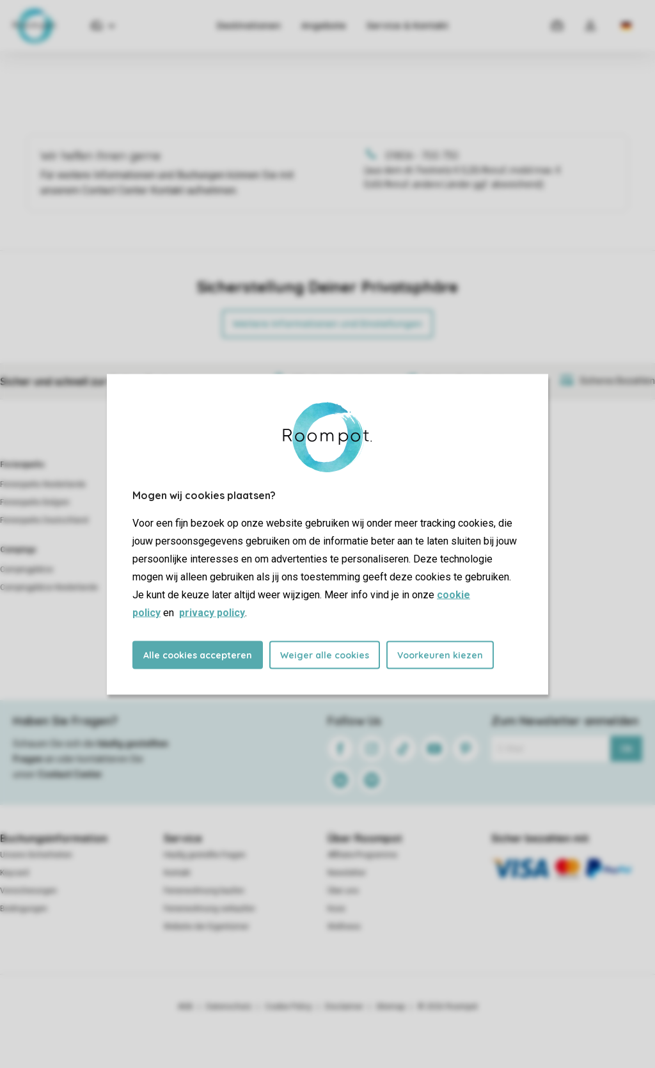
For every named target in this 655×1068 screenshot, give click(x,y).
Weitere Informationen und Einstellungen (327, 324)
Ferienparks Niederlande (43, 484)
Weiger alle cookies (324, 654)
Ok (626, 748)
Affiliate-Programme (362, 854)
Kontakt (177, 872)
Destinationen (249, 25)
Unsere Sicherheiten (36, 854)
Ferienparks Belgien (35, 502)
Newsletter (347, 872)
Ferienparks (22, 464)
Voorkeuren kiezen (440, 654)
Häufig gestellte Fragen (205, 854)
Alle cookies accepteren (197, 654)
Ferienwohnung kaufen (204, 890)
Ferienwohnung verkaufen (209, 908)
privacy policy (212, 612)
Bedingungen (23, 908)
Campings (18, 549)
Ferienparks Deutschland (44, 520)
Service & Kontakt (407, 25)
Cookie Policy (288, 1006)
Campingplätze (26, 569)
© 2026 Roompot (448, 1006)
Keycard (14, 872)
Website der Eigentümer (206, 926)
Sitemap (390, 1006)
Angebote (323, 25)
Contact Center (70, 774)
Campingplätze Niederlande (49, 587)
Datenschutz (229, 1006)
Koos (336, 908)
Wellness (344, 926)
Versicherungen (28, 890)
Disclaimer (344, 1006)
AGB (185, 1006)
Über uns (343, 890)
